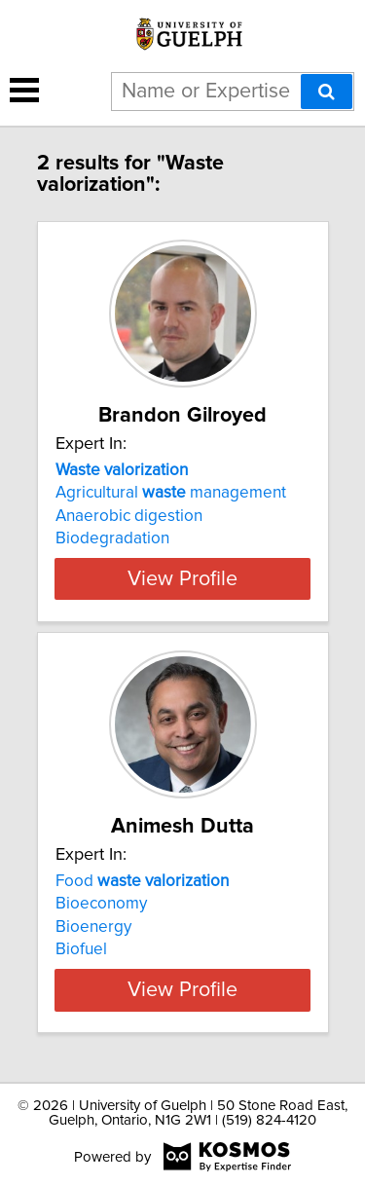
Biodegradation (112, 538)
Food (142, 881)
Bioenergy (93, 927)
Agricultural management (170, 492)
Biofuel (81, 949)
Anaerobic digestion (128, 516)
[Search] (326, 91)
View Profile (182, 578)
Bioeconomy (101, 903)
